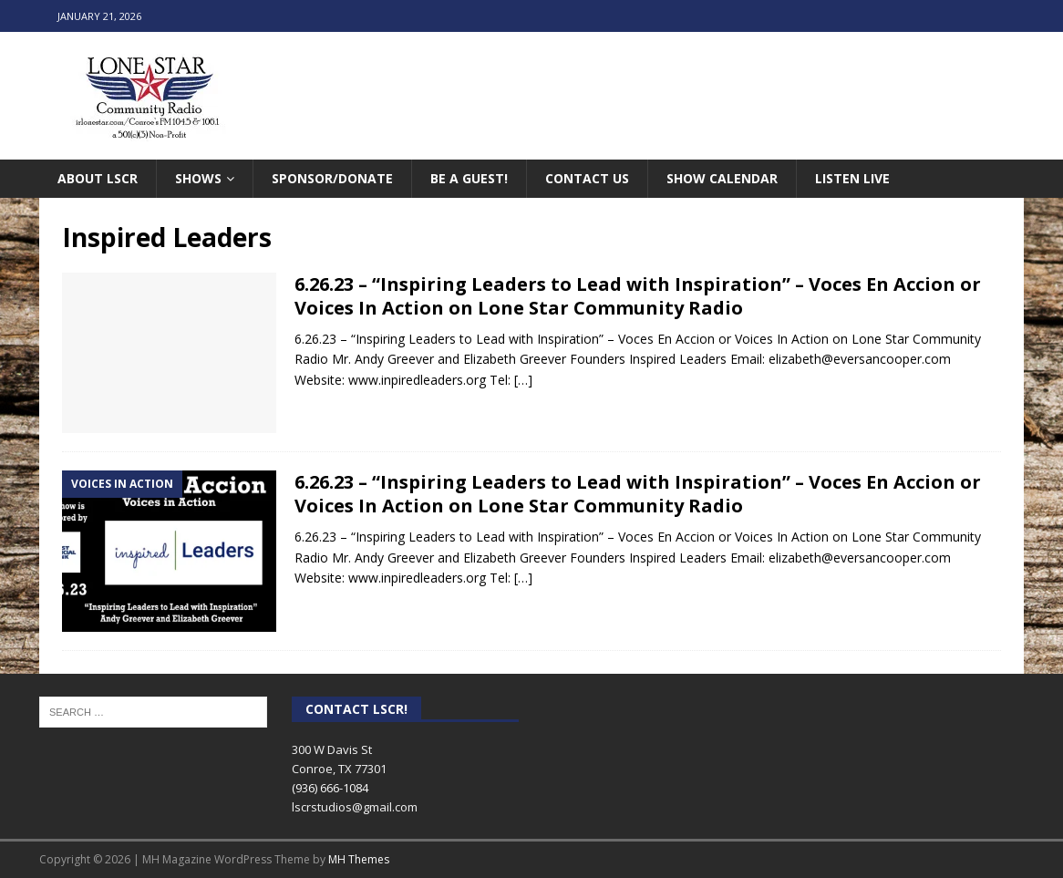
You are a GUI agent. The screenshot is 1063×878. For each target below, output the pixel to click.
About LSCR (97, 178)
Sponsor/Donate (332, 178)
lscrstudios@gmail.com (355, 807)
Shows (198, 178)
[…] (523, 379)
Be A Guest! (469, 178)
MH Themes (358, 859)
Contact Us (587, 178)
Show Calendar (722, 178)
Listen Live (852, 178)
